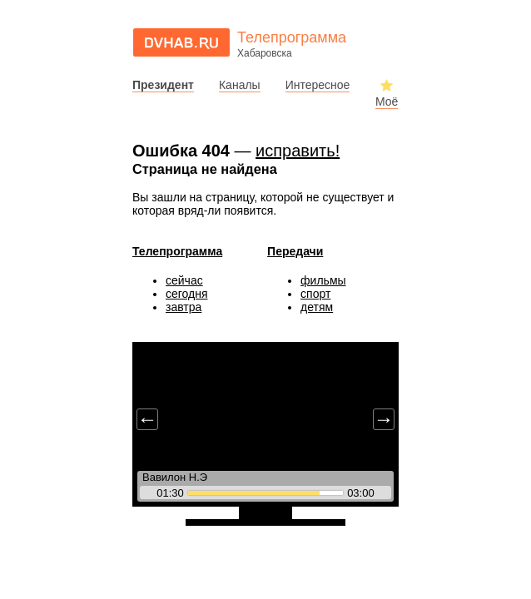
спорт (315, 293)
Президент (163, 85)
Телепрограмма (177, 251)
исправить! (298, 150)
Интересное (317, 85)
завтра (183, 307)
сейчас (184, 280)
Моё (386, 101)
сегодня (187, 293)
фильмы (323, 280)
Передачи (295, 251)
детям (316, 307)
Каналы (240, 85)
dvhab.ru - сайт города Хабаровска (181, 42)
